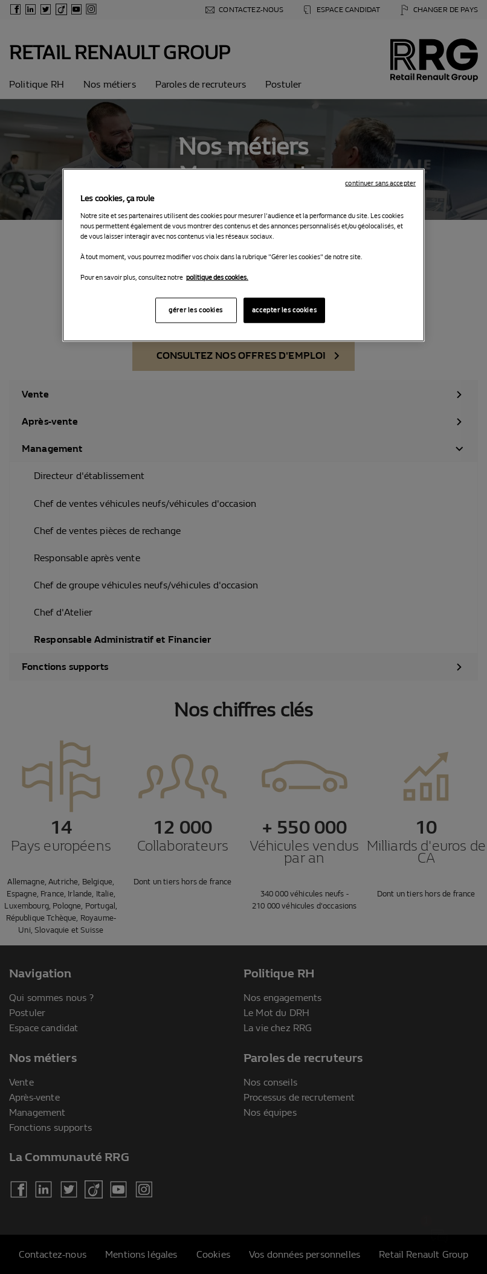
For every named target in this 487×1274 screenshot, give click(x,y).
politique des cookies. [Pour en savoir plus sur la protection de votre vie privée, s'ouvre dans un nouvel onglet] (217, 278)
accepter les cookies (284, 310)
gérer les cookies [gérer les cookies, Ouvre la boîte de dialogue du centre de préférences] (196, 310)
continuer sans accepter (380, 183)
